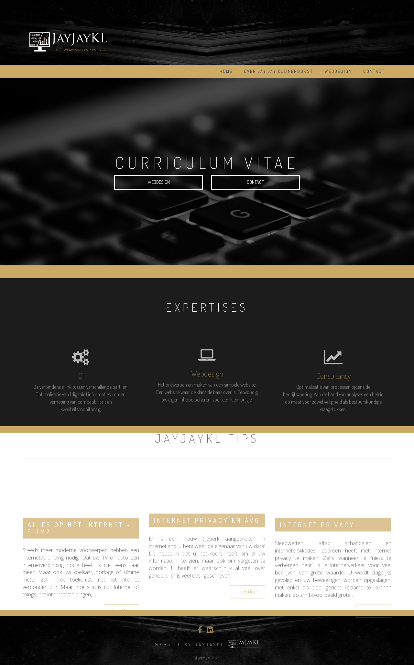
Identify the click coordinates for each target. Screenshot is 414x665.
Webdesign (338, 71)
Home (226, 71)
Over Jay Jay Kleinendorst (278, 71)
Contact (374, 71)
